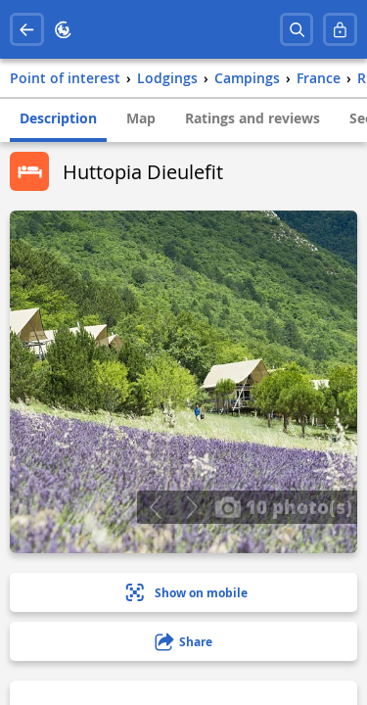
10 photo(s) (283, 506)
